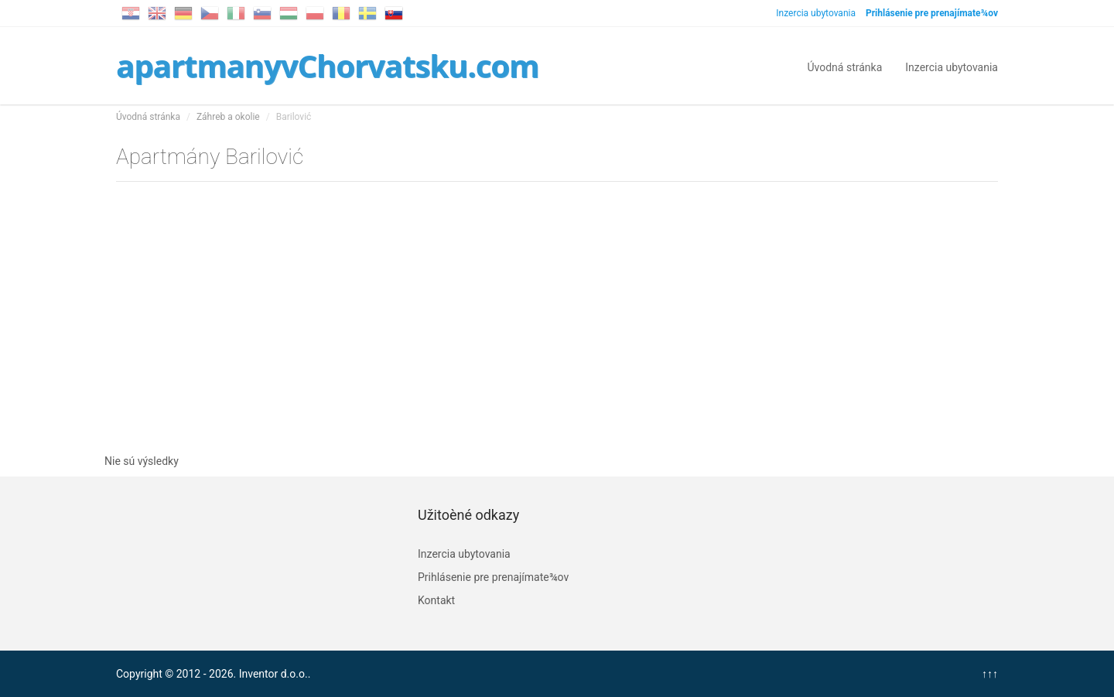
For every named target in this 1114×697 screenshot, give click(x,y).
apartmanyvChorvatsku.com (327, 65)
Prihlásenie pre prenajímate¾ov (493, 577)
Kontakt (436, 600)
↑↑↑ (990, 674)
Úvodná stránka (844, 66)
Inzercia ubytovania (816, 13)
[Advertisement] (557, 314)
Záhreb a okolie (228, 116)
